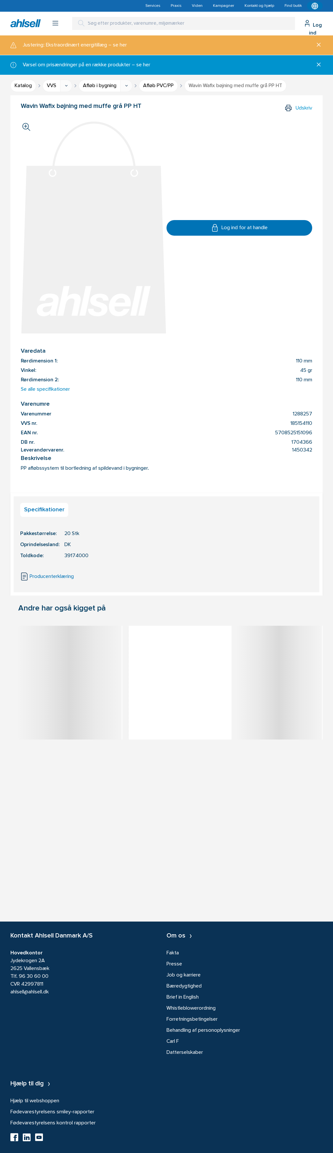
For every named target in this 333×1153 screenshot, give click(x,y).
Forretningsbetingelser (192, 1019)
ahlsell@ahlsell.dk (29, 992)
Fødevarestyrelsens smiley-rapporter (52, 1112)
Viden (197, 5)
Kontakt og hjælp (259, 5)
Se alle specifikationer (45, 389)
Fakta (172, 953)
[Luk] (316, 45)
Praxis (176, 5)
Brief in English (182, 997)
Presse (174, 964)
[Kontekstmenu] (315, 6)
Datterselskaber (184, 1052)
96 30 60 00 (33, 976)
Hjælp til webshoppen (34, 1101)
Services (152, 5)
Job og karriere (183, 975)
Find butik (293, 5)
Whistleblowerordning (191, 1008)
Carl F (172, 1041)
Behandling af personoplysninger (203, 1030)
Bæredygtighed (184, 986)
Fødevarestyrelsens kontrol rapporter (53, 1123)
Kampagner (223, 5)
